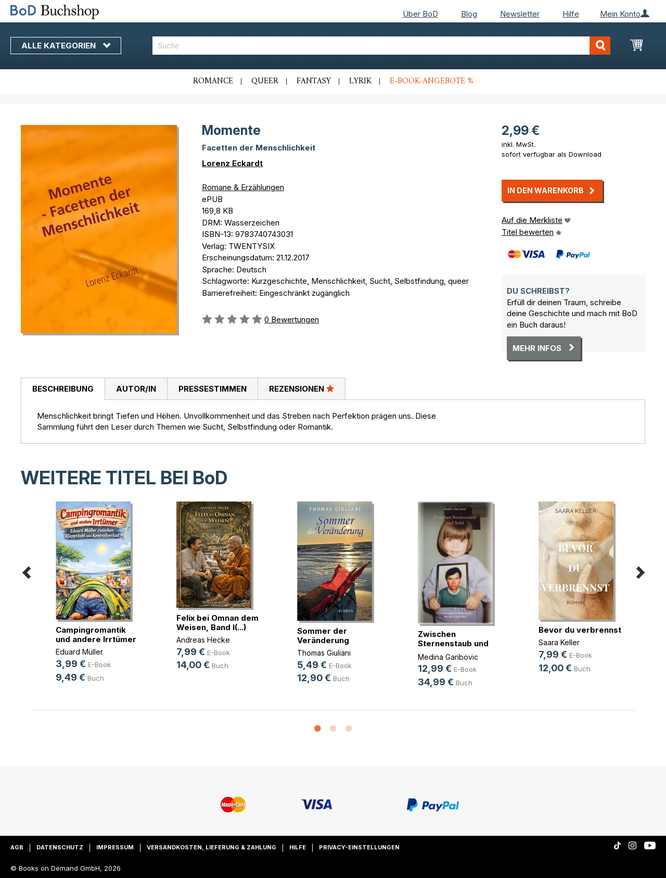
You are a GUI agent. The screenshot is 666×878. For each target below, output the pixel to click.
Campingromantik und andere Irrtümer (96, 634)
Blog (469, 14)
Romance (213, 81)
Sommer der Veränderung (323, 635)
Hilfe (570, 14)
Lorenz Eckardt (232, 163)
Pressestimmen (212, 389)
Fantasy (314, 81)
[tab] (63, 389)
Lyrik (360, 81)
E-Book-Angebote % (431, 81)
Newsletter (520, 14)
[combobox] (381, 45)
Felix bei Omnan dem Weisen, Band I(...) (217, 622)
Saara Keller (559, 642)
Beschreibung (63, 389)
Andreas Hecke (203, 639)
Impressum (115, 847)
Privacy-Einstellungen (359, 847)
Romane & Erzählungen (243, 187)
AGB (16, 847)
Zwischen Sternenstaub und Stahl (453, 643)
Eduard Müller (79, 651)
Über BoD (420, 14)
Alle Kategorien (65, 46)
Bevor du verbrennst (580, 630)
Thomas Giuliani (324, 652)
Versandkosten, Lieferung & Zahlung (211, 847)
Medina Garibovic (448, 657)
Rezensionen (301, 388)
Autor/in (136, 389)
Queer (264, 81)
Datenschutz (59, 847)
